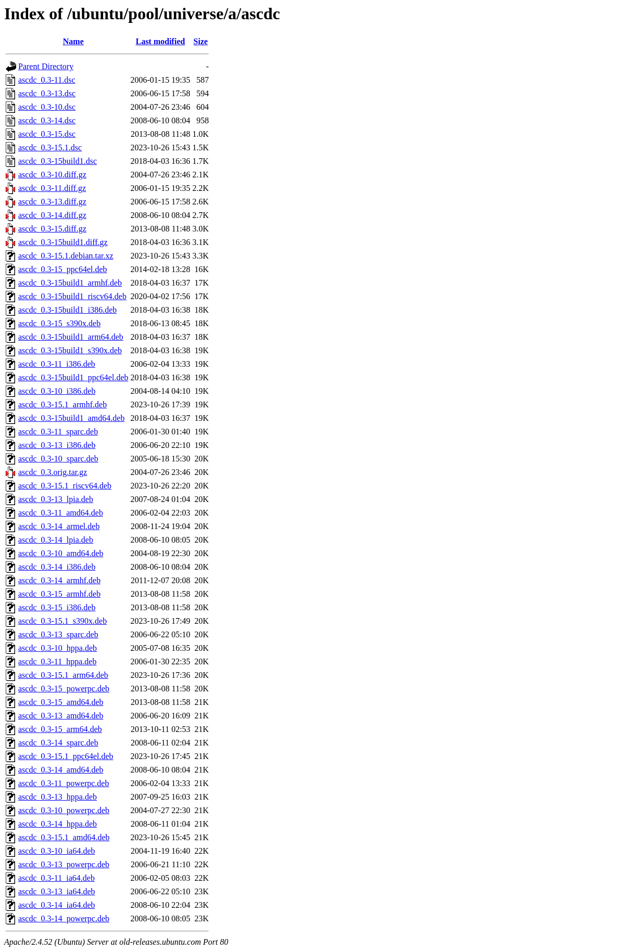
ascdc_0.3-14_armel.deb (58, 526)
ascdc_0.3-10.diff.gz (52, 174)
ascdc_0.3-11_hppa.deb (57, 661)
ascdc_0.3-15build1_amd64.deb (71, 418)
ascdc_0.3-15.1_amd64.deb (64, 837)
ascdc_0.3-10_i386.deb (56, 391)
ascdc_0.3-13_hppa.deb (57, 796)
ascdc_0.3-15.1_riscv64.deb (64, 485)
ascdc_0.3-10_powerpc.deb (63, 810)
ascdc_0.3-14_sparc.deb (58, 742)
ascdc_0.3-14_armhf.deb (59, 580)
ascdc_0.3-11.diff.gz (52, 188)
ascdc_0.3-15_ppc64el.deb (62, 269)
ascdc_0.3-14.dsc (46, 120)
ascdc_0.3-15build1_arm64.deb (70, 336)
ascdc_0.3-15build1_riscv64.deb (72, 296)
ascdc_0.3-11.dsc (46, 79)
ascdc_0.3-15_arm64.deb (60, 729)
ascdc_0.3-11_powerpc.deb (63, 783)
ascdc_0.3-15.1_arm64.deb (63, 675)
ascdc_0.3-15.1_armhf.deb (62, 404)
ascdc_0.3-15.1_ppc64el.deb (65, 756)
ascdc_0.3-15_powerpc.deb (63, 688)
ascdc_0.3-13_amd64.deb (61, 715)
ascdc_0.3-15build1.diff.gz (63, 242)
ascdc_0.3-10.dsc (46, 106)
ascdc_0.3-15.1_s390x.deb (62, 620)
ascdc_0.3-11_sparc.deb (58, 431)
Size (201, 41)
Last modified (160, 41)
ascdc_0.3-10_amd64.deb (61, 553)
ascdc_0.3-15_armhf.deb (59, 593)
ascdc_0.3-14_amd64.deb (61, 769)
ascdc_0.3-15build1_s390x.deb (70, 350)
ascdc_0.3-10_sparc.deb (58, 458)
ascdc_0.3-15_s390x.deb (59, 323)
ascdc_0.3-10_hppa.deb (57, 648)
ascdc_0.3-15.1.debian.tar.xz (65, 255)
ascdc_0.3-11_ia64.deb (56, 877)
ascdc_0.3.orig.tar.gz (52, 472)
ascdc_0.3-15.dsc (46, 134)
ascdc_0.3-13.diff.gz (52, 201)
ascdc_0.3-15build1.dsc (57, 161)
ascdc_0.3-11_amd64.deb (60, 512)
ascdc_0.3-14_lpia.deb (55, 539)
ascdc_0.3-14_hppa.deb (57, 823)
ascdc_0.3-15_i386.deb (56, 607)
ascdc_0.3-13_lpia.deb (55, 499)
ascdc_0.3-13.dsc (46, 93)
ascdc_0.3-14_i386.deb (56, 566)
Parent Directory (45, 66)
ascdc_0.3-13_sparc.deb (58, 634)
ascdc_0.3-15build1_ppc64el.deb (73, 377)
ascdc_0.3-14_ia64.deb (56, 905)
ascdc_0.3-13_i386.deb (56, 445)
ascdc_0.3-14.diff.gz (52, 215)
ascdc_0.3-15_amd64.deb (61, 702)
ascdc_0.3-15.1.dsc (50, 147)
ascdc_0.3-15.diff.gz (52, 228)
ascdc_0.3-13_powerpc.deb (63, 864)
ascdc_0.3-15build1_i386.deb (67, 309)
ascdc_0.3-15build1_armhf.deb (70, 282)
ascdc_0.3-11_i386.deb (56, 363)
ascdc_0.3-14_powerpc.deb (63, 918)
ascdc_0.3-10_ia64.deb (56, 850)
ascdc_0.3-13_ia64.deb (56, 891)
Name (73, 41)
